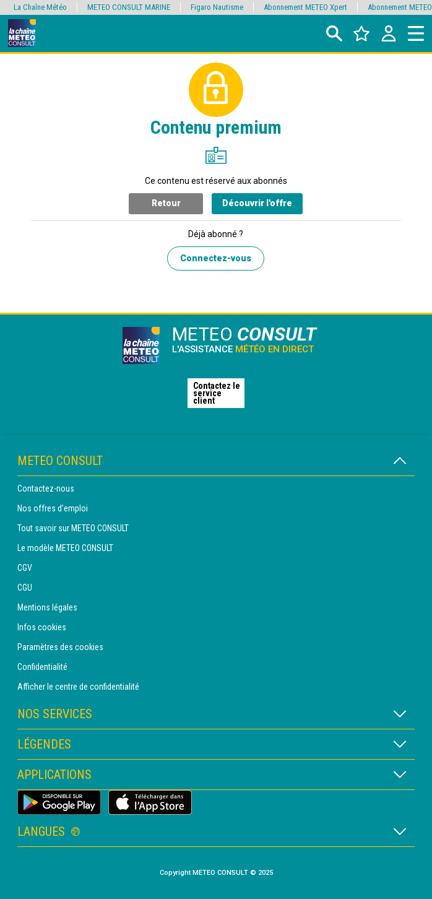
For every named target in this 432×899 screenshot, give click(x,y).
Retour (166, 203)
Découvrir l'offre (257, 203)
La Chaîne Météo (40, 7)
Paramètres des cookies (60, 647)
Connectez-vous (215, 258)
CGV (24, 568)
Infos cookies (41, 627)
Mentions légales (47, 607)
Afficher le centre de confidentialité (78, 687)
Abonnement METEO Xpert (305, 7)
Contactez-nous (45, 488)
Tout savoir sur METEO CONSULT (73, 528)
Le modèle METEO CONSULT (65, 548)
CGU (24, 588)
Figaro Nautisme (217, 7)
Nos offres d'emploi (52, 508)
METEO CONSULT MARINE (128, 7)
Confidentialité (42, 667)
